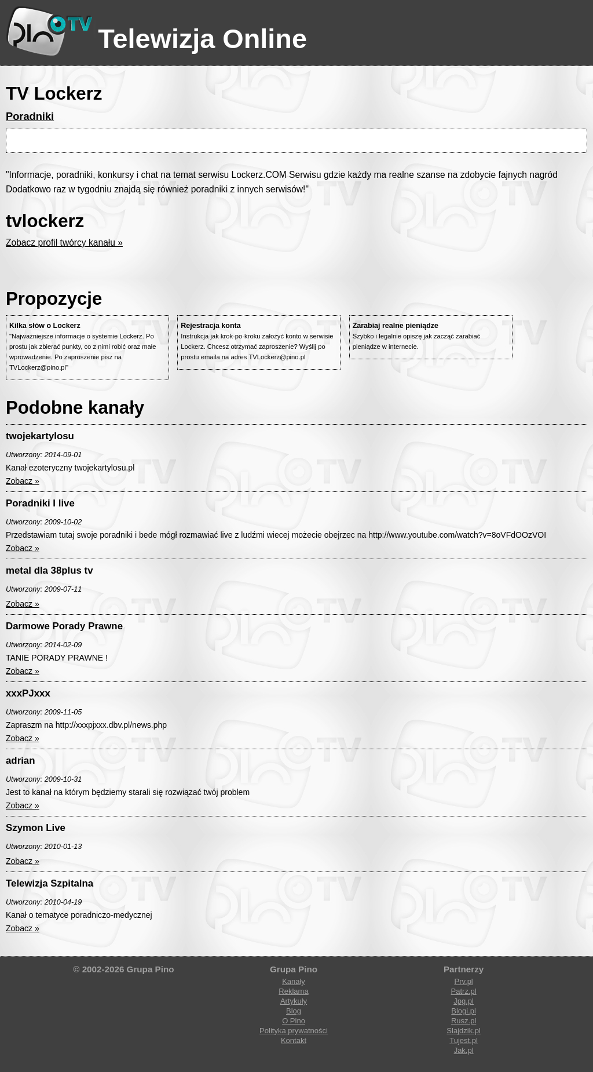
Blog (293, 1011)
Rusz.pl (463, 1020)
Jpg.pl (463, 1001)
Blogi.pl (463, 1011)
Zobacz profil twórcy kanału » (64, 242)
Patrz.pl (464, 991)
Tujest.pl (463, 1040)
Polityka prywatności (293, 1030)
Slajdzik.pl (463, 1030)
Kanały (293, 981)
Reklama (293, 991)
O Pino (293, 1020)
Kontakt (293, 1040)
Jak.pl (464, 1050)
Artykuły (293, 1001)
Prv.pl (463, 981)
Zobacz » (22, 481)
